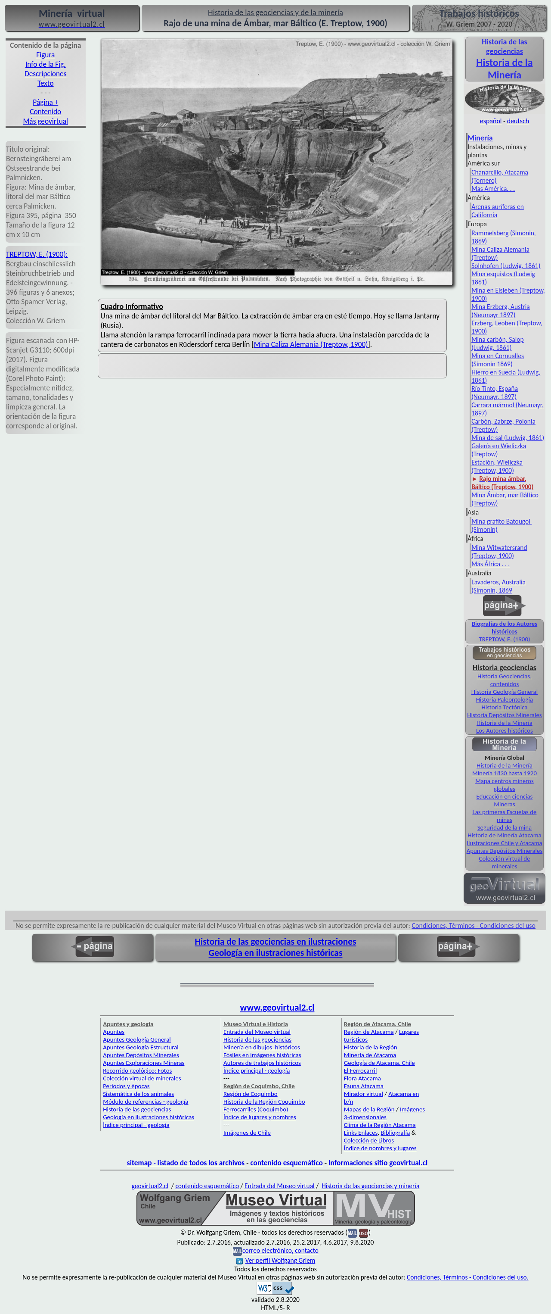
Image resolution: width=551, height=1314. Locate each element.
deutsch (518, 121)
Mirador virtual (363, 1094)
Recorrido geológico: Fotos (137, 1070)
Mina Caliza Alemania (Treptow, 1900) (311, 344)
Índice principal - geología (136, 1125)
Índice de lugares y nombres (259, 1117)
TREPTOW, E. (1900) (504, 639)
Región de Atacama (369, 1032)
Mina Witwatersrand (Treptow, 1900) (499, 551)
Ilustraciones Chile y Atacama (504, 843)
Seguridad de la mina (504, 827)
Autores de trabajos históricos (262, 1063)
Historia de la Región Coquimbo (264, 1101)
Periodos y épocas (126, 1086)
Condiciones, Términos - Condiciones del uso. (468, 1277)
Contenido (45, 111)
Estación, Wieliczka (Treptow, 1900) (497, 466)
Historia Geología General (504, 692)
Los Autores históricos (504, 730)
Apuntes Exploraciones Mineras (143, 1063)
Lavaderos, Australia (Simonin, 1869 (498, 586)
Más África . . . (490, 564)
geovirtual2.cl (150, 1186)
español (491, 121)
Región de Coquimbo (250, 1094)
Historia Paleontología (504, 699)
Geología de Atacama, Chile (379, 1063)
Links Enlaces (361, 1132)
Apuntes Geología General (137, 1039)
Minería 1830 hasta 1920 (504, 773)
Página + (45, 102)
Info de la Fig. (45, 64)
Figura (45, 54)
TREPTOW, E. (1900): (37, 254)
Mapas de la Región (369, 1109)
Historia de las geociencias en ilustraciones (275, 941)
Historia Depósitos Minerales (504, 715)
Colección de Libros (369, 1140)
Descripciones (45, 73)
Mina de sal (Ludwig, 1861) (507, 438)
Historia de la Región (370, 1047)
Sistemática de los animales (138, 1094)
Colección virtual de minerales (504, 862)
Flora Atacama (362, 1078)
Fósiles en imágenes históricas (262, 1055)
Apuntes (113, 1032)
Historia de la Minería (504, 723)
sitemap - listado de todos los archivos (186, 1162)
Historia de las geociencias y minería (370, 1186)
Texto (45, 83)
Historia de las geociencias (137, 1109)
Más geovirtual (45, 121)
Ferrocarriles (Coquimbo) (255, 1109)
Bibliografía (395, 1132)
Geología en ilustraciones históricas (276, 952)
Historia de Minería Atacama (504, 835)
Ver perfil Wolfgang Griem (276, 1260)
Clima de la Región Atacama (380, 1125)
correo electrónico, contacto (280, 1251)
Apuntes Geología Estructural (141, 1047)
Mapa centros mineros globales (504, 785)
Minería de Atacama (370, 1055)
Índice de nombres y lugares (380, 1148)
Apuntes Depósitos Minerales (505, 851)
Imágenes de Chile (247, 1132)
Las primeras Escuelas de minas (504, 816)
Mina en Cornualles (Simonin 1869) (497, 360)
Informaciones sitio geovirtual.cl (377, 1162)
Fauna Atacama (364, 1086)
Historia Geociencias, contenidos (504, 680)
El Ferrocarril (360, 1070)
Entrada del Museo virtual (257, 1032)
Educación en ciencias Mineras (505, 800)
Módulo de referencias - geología (145, 1101)
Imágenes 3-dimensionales (384, 1113)
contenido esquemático (286, 1162)
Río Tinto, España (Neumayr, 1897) (494, 392)
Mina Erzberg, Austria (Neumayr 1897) (500, 311)
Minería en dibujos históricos (261, 1047)
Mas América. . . (493, 188)
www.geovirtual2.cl (277, 1007)
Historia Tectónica (504, 707)
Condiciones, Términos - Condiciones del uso (474, 925)
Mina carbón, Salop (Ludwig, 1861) (497, 343)
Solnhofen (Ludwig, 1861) (505, 266)
